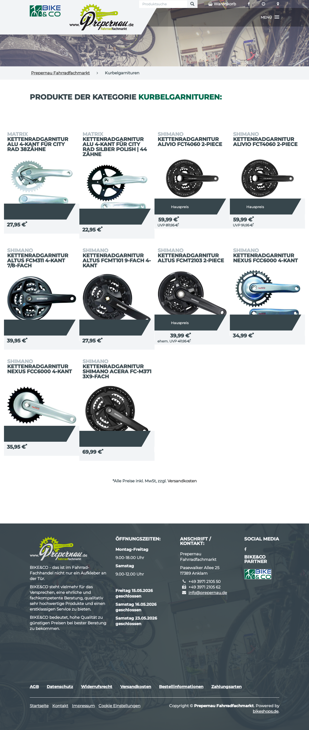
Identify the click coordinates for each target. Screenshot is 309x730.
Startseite (39, 705)
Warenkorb (222, 4)
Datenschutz (60, 686)
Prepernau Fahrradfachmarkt (60, 72)
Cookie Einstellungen (119, 705)
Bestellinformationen (181, 686)
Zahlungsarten (226, 686)
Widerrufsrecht (96, 686)
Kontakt (60, 705)
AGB (34, 686)
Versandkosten (182, 480)
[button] (270, 17)
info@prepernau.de (207, 592)
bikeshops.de (265, 711)
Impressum (83, 705)
